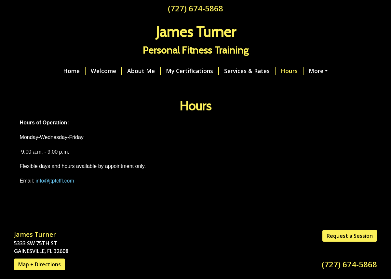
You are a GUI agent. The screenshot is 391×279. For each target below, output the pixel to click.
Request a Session (350, 249)
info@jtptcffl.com (55, 194)
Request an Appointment (302, 71)
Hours (248, 71)
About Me (100, 71)
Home (30, 71)
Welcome (62, 71)
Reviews (73, 84)
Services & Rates (206, 71)
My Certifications (148, 71)
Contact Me (38, 84)
